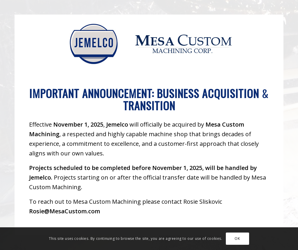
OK (237, 238)
